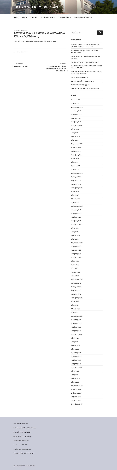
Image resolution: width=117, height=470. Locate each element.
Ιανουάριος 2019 (76, 353)
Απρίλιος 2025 (75, 136)
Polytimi (24, 30)
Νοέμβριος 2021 (76, 250)
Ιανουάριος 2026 (76, 111)
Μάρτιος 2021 (75, 276)
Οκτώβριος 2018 (76, 364)
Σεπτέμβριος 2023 (76, 188)
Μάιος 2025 (74, 133)
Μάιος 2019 (74, 342)
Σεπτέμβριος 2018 (76, 367)
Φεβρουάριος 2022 (77, 243)
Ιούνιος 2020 (75, 301)
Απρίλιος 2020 (75, 309)
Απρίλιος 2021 (75, 272)
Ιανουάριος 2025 (76, 147)
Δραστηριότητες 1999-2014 (83, 17)
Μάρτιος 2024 (75, 169)
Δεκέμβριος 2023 (76, 177)
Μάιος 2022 (74, 232)
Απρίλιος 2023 (75, 199)
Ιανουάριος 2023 (76, 210)
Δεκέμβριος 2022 (76, 213)
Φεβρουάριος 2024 (77, 173)
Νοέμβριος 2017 (76, 396)
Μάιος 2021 (74, 268)
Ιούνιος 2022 (75, 228)
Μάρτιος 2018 (75, 382)
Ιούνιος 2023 (75, 191)
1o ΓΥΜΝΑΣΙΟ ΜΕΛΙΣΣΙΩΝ (36, 7)
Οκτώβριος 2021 (76, 254)
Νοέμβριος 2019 (76, 327)
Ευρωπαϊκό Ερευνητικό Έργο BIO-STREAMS (85, 88)
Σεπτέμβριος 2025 (76, 125)
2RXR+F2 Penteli (25, 432)
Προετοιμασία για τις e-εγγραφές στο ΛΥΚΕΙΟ (85, 62)
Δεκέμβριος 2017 (76, 393)
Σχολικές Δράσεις (22, 52)
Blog (24, 17)
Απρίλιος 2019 (75, 345)
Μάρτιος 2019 (75, 349)
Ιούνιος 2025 (75, 129)
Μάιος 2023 (74, 195)
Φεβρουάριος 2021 (77, 279)
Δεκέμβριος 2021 (76, 246)
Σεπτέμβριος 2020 (76, 298)
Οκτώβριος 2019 (76, 330)
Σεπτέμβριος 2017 (76, 404)
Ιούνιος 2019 (75, 338)
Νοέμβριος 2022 (76, 217)
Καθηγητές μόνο (65, 17)
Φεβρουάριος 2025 (77, 144)
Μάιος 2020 (74, 305)
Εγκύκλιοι (33, 17)
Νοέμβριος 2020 (76, 290)
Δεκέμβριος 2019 (76, 323)
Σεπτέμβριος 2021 (76, 257)
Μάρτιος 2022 (75, 239)
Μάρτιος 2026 (75, 103)
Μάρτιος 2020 (75, 312)
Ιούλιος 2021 (75, 261)
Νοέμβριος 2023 (76, 180)
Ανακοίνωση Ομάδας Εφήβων (80, 85)
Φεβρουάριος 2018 (77, 385)
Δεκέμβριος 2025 (76, 114)
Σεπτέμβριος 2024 (76, 155)
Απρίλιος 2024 (75, 166)
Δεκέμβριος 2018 (76, 356)
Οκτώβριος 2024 (76, 151)
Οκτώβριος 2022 (76, 221)
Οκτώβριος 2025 (76, 122)
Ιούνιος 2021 (75, 265)
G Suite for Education (48, 17)
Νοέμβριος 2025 (76, 118)
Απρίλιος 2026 (75, 100)
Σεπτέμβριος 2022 (76, 224)
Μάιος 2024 (74, 162)
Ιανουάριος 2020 (76, 320)
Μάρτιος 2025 (75, 140)
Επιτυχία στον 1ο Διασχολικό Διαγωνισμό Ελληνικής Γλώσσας (35, 41)
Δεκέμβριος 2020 (76, 287)
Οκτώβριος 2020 (76, 294)
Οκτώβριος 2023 (76, 184)
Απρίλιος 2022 (75, 235)
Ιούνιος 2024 (75, 158)
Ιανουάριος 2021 (76, 283)
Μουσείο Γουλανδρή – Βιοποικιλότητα (82, 81)
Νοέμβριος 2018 (76, 360)
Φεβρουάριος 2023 (77, 206)
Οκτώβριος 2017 (76, 400)
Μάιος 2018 (74, 375)
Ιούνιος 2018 (75, 371)
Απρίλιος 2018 (75, 378)
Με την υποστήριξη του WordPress (24, 465)
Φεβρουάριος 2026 (77, 107)
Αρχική (16, 17)
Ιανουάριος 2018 (76, 389)
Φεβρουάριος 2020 (77, 316)
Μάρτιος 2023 (75, 202)
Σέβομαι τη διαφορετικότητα (79, 77)
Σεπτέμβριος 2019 (76, 334)
